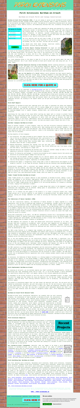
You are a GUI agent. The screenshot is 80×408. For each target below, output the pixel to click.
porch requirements (57, 310)
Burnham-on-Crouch (37, 89)
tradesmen (38, 357)
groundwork (60, 356)
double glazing (32, 351)
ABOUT (59, 9)
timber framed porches (22, 182)
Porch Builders (47, 379)
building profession (63, 230)
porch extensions (15, 97)
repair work (49, 114)
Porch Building (37, 379)
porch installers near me (40, 322)
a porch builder (29, 348)
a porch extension (44, 21)
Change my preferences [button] (57, 404)
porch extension (50, 73)
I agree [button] (45, 404)
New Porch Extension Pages (16, 396)
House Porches (57, 380)
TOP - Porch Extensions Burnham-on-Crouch (20, 385)
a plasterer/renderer (42, 353)
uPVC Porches (51, 377)
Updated (34, 396)
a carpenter (18, 353)
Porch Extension (27, 379)
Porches (10, 380)
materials (44, 40)
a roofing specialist (56, 354)
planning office (19, 59)
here (26, 375)
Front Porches (63, 382)
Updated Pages (25, 396)
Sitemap (8, 396)
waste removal (17, 356)
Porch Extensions (41, 377)
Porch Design (17, 379)
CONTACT (63, 9)
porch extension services (38, 315)
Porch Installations (29, 377)
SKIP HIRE (53, 351)
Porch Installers (17, 377)
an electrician (39, 356)
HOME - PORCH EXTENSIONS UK (40, 391)
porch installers (60, 94)
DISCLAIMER (69, 9)
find (12, 363)
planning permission (28, 49)
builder (33, 30)
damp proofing (31, 354)
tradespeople (11, 348)
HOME (52, 9)
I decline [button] (49, 404)
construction (19, 201)
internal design (42, 45)
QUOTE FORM (45, 312)
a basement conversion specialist (38, 350)
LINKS (56, 9)
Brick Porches (33, 383)
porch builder (48, 61)
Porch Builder (29, 380)
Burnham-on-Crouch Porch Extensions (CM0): (20, 20)
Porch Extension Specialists (42, 380)
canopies (20, 166)
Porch (9, 89)
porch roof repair (43, 105)
